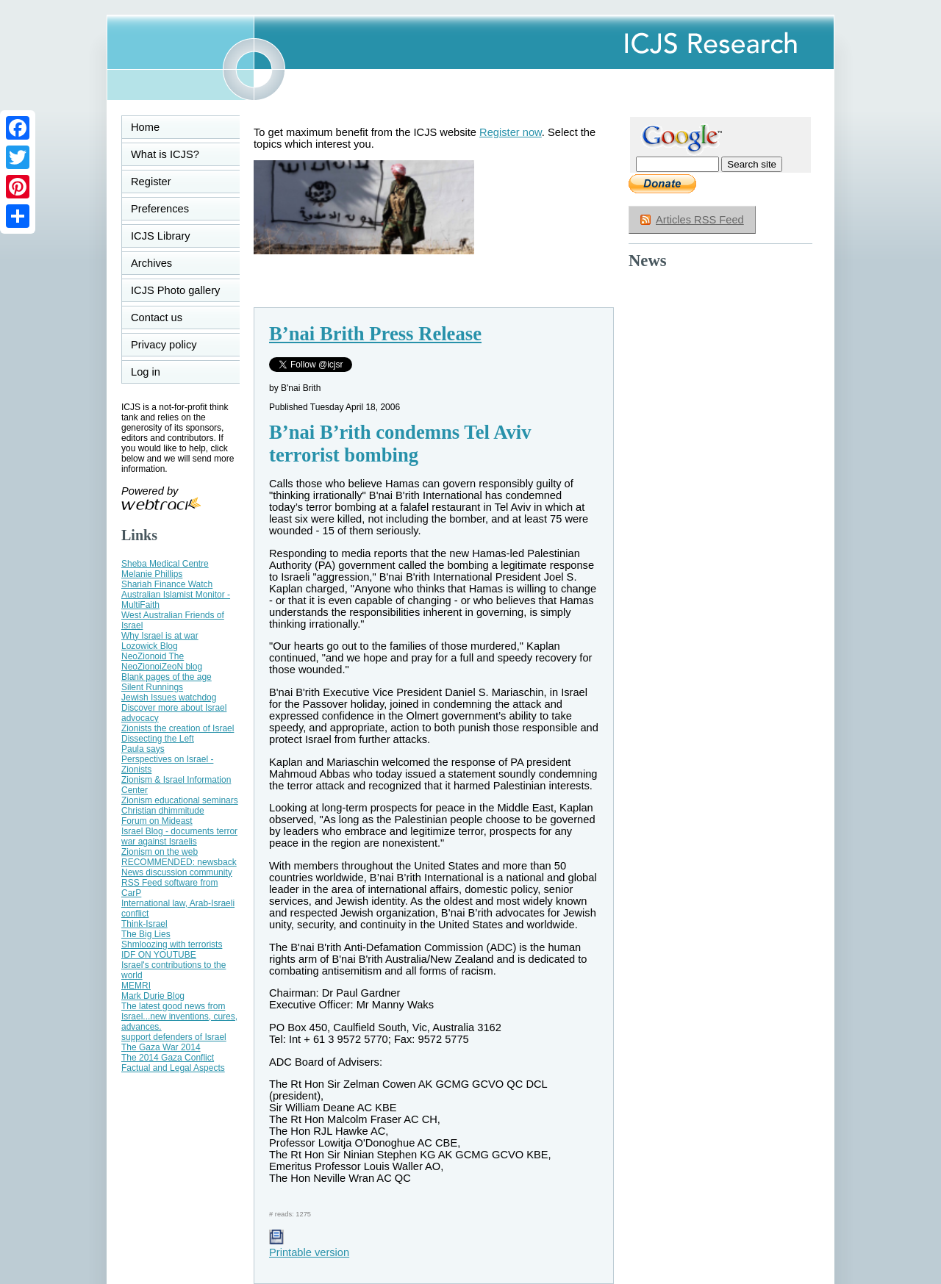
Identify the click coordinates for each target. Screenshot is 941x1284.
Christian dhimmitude (162, 811)
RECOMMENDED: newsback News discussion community (179, 867)
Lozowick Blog (149, 646)
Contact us (156, 317)
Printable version (309, 1246)
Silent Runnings (152, 687)
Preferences (160, 209)
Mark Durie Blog (153, 996)
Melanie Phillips (151, 574)
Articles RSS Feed (700, 220)
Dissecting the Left (157, 739)
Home (145, 127)
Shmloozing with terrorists (171, 944)
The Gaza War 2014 (161, 1047)
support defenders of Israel (173, 1037)
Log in (154, 372)
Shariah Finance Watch (166, 584)
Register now (510, 132)
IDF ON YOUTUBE (158, 955)
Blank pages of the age (166, 677)
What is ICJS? (165, 154)
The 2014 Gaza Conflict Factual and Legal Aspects (173, 1062)
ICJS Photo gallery (175, 290)
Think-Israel (144, 924)
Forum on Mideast (157, 821)
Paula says (143, 749)
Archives (151, 263)
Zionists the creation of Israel (177, 728)
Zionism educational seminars (179, 800)
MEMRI (136, 985)
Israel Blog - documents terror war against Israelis (179, 836)
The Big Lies (146, 934)
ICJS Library (160, 236)
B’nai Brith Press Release (375, 334)
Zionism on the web (159, 852)
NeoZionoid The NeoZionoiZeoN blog (161, 661)
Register (151, 181)
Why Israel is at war (159, 636)
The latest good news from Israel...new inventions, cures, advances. (179, 1016)
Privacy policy (164, 345)
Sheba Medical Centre (165, 564)
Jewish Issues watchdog (168, 697)
